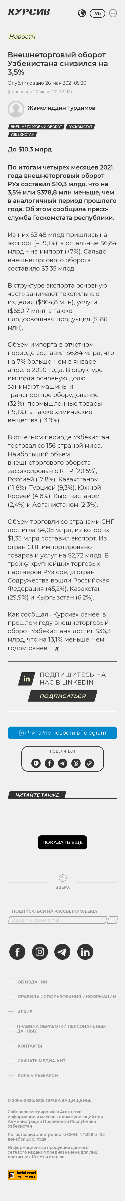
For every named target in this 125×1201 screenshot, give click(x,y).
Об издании (32, 982)
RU (97, 13)
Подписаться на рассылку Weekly (55, 911)
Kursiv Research (38, 1075)
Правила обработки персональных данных (61, 1029)
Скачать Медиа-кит (41, 1061)
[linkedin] (85, 952)
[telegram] (62, 952)
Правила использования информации (67, 996)
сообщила (69, 209)
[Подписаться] (112, 920)
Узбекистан (22, 134)
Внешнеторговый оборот (36, 127)
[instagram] (40, 952)
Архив (25, 1012)
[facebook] (17, 952)
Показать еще (62, 842)
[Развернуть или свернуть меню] (113, 13)
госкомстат (80, 127)
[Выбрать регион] (82, 13)
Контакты (30, 1046)
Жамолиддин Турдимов (61, 108)
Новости (22, 36)
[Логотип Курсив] (29, 11)
